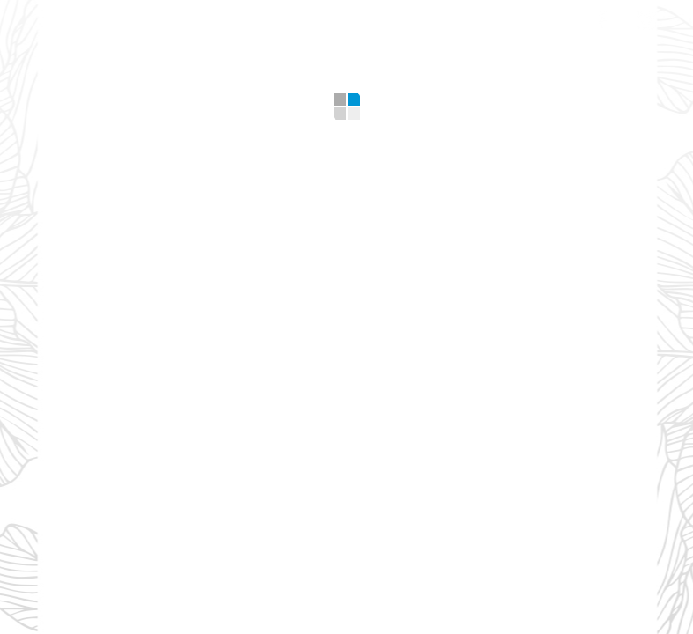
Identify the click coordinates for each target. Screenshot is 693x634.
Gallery (315, 17)
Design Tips (416, 17)
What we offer (179, 17)
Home (74, 17)
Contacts (526, 17)
